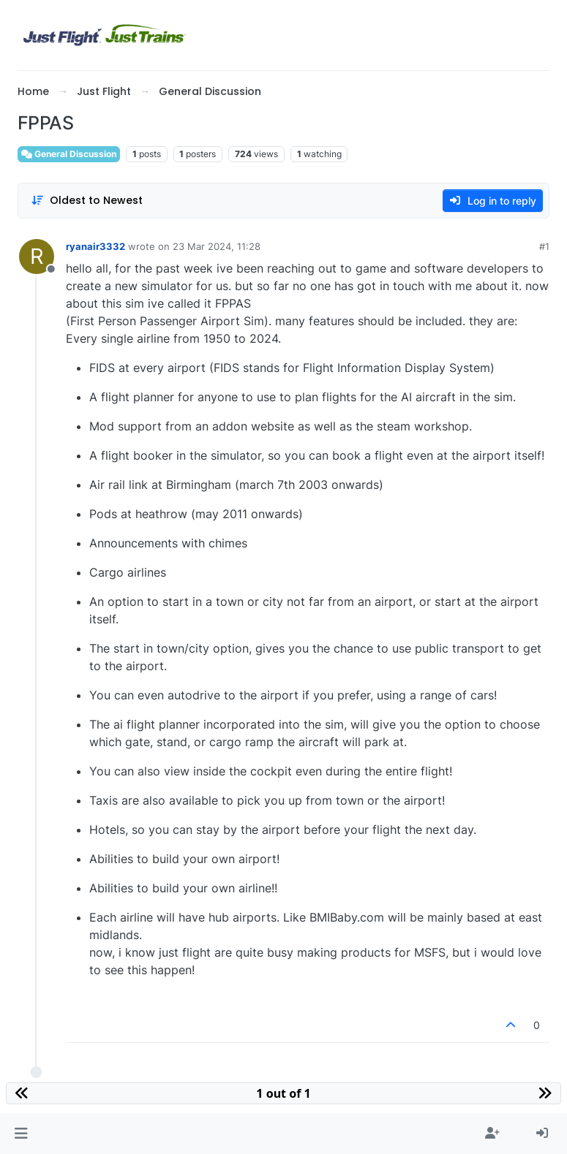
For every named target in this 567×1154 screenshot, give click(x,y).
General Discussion (68, 153)
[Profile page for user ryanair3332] (36, 256)
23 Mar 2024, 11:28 (216, 246)
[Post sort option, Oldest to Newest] (86, 200)
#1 (544, 246)
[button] (21, 1133)
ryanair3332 (95, 246)
